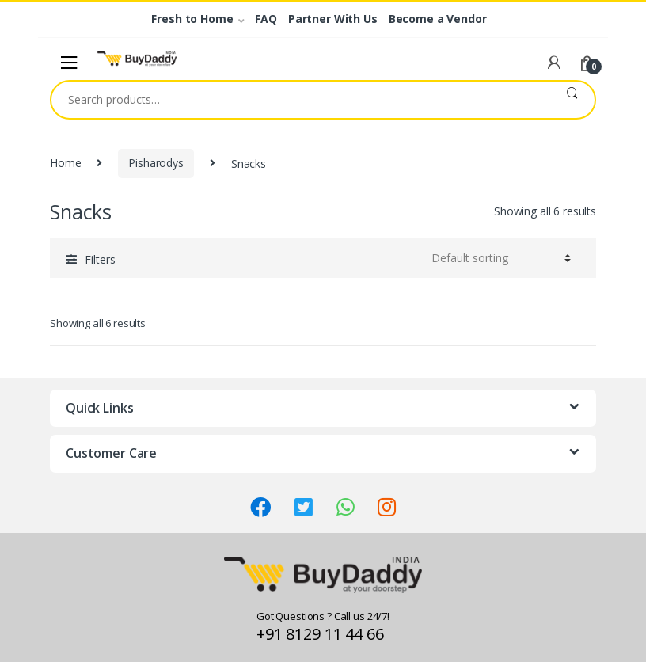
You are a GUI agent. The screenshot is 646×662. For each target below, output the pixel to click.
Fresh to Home (192, 18)
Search (572, 100)
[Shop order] (498, 258)
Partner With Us (333, 18)
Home (65, 162)
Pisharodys (156, 162)
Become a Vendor (438, 18)
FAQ (266, 18)
